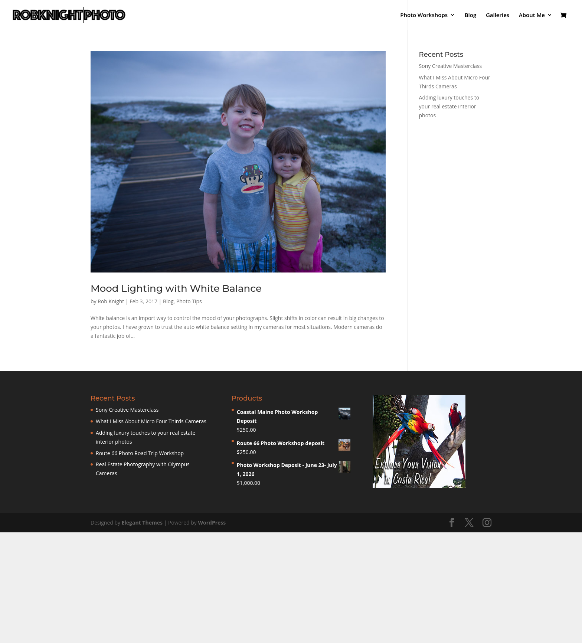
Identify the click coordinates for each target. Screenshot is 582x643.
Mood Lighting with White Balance (176, 288)
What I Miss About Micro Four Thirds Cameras (151, 421)
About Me (532, 15)
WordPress (212, 522)
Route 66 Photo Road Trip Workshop (140, 453)
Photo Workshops (424, 15)
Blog (471, 15)
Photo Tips (189, 301)
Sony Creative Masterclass (450, 65)
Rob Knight (111, 301)
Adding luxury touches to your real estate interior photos (449, 106)
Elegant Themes (142, 522)
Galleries (497, 15)
